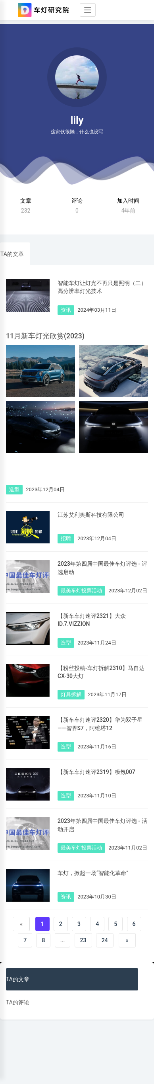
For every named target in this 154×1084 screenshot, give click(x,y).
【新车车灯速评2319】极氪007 (96, 772)
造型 (14, 489)
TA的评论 (17, 1002)
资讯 (66, 310)
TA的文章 (12, 254)
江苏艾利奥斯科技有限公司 (91, 515)
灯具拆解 (71, 694)
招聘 (66, 538)
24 (105, 940)
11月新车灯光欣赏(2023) (45, 336)
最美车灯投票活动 (81, 591)
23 (83, 940)
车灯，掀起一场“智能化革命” (93, 873)
